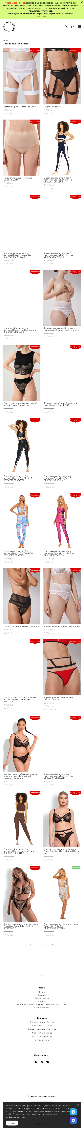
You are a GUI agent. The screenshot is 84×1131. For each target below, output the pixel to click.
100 (52, 945)
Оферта (42, 1001)
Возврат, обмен (42, 998)
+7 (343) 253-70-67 (44, 1037)
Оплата (42, 992)
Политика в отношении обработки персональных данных (42, 1005)
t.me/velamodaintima (46, 1029)
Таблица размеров (42, 1008)
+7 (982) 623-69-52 (44, 1033)
